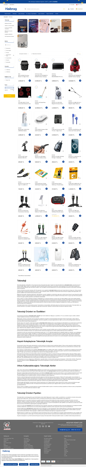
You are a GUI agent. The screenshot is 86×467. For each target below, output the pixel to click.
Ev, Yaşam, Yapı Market (31, 13)
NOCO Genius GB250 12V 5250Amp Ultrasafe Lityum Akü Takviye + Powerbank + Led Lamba (58, 211)
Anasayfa (6, 16)
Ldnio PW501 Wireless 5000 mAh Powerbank (41, 130)
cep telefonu (33, 287)
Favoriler (72, 4)
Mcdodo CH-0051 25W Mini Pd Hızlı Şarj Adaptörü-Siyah (75, 238)
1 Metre (7, 69)
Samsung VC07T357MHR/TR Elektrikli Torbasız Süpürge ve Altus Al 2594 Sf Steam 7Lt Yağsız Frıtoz (41, 76)
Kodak (36, 182)
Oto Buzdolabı (47, 447)
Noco (53, 209)
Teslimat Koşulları (7, 447)
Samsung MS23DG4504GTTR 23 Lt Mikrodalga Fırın (57, 76)
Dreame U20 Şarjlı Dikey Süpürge (40, 103)
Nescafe (66, 442)
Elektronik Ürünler (8, 23)
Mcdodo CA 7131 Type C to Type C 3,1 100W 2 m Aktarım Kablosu (24, 184)
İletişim (5, 441)
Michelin (65, 449)
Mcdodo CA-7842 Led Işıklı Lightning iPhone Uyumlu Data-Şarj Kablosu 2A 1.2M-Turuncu (58, 238)
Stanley (65, 445)
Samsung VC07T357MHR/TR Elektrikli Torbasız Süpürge (75, 76)
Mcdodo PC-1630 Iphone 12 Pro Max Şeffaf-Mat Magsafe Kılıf (41, 265)
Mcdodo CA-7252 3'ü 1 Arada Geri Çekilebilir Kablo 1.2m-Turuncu (24, 238)
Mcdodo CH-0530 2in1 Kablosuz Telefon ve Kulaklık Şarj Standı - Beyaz (41, 211)
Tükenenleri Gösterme (36, 53)
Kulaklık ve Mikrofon (8, 34)
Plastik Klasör (46, 442)
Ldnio (36, 127)
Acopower (8, 57)
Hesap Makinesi (47, 445)
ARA (61, 9)
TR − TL (79, 4)
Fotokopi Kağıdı (47, 439)
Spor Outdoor (41, 13)
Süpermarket (7, 13)
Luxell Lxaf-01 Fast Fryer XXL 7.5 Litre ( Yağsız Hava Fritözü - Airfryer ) (58, 130)
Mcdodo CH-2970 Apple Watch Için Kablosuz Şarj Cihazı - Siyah (40, 157)
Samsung (8, 50)
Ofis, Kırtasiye (21, 13)
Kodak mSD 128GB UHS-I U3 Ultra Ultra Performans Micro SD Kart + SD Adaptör (75, 184)
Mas (65, 448)
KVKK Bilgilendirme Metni (9, 448)
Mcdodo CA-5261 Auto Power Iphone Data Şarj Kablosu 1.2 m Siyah (23, 211)
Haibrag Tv (6, 445)
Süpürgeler (46, 452)
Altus (7, 60)
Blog (5, 444)
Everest (7, 62)
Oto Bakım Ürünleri (47, 444)
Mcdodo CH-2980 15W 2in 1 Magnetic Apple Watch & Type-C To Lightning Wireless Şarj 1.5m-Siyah (75, 103)
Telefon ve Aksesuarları (9, 25)
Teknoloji (14, 13)
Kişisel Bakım (46, 451)
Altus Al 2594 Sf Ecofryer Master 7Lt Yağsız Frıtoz (23, 76)
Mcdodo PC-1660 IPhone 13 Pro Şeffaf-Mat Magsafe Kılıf (58, 265)
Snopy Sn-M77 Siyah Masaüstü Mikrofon (22, 157)
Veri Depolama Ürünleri (9, 36)
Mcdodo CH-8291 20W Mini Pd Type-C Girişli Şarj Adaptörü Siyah (58, 157)
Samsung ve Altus (9, 55)
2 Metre (7, 71)
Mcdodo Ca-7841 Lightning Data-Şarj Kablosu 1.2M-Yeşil (41, 238)
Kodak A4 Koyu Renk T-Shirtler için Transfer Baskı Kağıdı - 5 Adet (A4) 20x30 (57, 184)
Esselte (65, 455)
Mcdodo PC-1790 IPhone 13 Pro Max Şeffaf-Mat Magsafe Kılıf (75, 157)
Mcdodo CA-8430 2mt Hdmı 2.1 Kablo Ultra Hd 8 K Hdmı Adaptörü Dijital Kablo (24, 265)
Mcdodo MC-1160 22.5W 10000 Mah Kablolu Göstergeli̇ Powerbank (23, 130)
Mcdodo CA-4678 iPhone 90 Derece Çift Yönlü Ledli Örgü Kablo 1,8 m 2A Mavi (75, 130)
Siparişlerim (12, 4)
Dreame (7, 48)
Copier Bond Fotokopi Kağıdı (69, 439)
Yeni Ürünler (26, 438)
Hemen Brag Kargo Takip (9, 438)
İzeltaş (65, 452)
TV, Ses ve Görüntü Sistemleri (8, 28)
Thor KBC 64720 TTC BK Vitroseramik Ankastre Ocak (24, 103)
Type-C (7, 80)
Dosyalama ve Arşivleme (29, 448)
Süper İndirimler (49, 13)
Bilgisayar (53, 315)
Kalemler (46, 448)
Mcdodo (53, 100)
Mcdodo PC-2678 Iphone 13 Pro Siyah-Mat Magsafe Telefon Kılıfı (75, 265)
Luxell (53, 127)
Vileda (65, 441)
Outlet (56, 13)
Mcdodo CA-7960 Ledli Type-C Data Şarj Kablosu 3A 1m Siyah (74, 211)
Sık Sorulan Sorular (7, 442)
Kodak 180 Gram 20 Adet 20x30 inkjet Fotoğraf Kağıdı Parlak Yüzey (41, 184)
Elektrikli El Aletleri (47, 449)
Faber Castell (66, 444)
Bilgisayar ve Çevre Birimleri (8, 31)
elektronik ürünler (69, 400)
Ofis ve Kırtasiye (27, 444)
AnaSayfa (6, 4)
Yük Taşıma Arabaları (48, 438)
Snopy (19, 154)
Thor (7, 52)
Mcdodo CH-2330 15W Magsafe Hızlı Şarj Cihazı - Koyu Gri (57, 103)
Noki (65, 454)
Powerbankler (47, 441)
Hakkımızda (6, 439)
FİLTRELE (9, 96)
